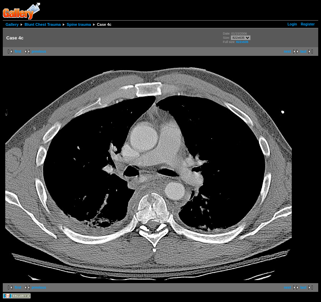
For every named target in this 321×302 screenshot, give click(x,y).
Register (308, 24)
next (287, 51)
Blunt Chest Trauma (42, 24)
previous (39, 51)
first (18, 51)
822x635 (242, 42)
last (303, 51)
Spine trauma (79, 24)
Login (292, 24)
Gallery (12, 24)
